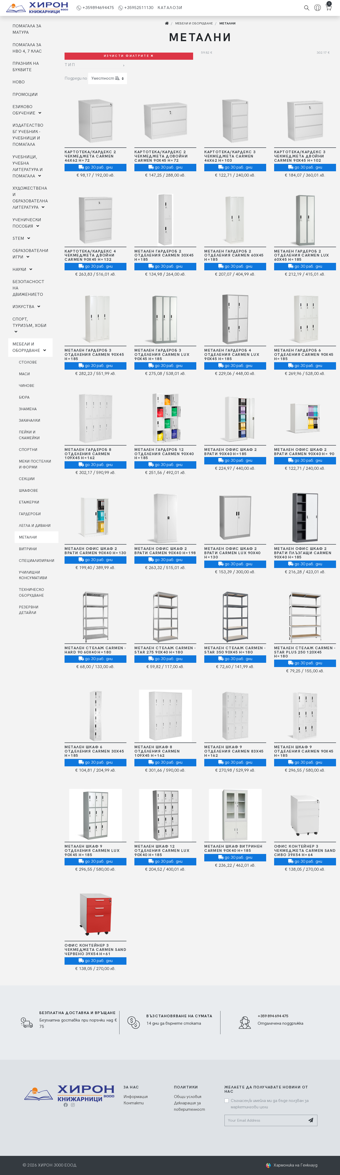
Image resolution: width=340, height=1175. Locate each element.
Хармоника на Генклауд (295, 1165)
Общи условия (187, 1096)
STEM (21, 238)
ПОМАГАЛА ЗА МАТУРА (26, 29)
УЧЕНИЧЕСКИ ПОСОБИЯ (26, 223)
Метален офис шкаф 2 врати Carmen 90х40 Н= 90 (304, 451)
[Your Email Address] (264, 1120)
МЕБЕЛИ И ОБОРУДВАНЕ (29, 347)
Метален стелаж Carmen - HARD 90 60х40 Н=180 (95, 650)
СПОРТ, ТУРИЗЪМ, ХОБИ (29, 325)
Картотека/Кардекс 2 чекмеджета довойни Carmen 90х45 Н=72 (161, 156)
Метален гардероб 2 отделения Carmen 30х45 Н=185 (164, 255)
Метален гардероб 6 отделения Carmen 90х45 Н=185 (304, 354)
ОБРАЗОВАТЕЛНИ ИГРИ (30, 254)
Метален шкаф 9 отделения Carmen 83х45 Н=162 (234, 751)
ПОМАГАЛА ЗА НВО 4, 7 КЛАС (27, 48)
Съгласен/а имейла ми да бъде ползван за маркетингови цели (270, 1104)
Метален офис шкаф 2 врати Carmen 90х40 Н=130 (95, 550)
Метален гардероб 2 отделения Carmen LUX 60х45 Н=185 (301, 255)
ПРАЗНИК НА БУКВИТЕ (25, 66)
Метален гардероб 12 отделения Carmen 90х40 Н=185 (164, 453)
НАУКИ (22, 269)
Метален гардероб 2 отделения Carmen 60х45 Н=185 (234, 255)
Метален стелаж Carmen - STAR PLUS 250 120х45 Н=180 (304, 652)
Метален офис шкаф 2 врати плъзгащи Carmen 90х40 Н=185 (303, 552)
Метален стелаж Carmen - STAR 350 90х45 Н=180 (235, 650)
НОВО (18, 82)
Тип (70, 64)
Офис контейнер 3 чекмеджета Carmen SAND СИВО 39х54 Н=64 (305, 850)
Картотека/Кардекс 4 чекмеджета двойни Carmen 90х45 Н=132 (90, 255)
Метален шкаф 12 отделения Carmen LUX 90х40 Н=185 (161, 850)
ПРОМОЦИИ (25, 94)
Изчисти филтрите (129, 56)
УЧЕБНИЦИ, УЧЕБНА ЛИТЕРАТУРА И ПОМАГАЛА (27, 167)
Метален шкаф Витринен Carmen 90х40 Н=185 (233, 848)
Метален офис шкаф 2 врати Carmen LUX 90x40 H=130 (232, 552)
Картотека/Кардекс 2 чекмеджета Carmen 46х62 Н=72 (90, 156)
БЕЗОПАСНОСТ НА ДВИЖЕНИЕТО (28, 288)
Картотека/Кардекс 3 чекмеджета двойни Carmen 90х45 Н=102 (299, 156)
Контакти (134, 1103)
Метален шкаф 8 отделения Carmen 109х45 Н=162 (157, 751)
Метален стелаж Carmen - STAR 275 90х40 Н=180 (165, 650)
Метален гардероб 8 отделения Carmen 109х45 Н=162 (88, 453)
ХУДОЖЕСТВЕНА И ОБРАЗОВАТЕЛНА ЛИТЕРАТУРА (30, 198)
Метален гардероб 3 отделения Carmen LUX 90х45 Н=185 (161, 354)
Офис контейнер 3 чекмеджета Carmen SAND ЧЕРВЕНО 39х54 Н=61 (95, 949)
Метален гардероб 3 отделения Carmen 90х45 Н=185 (94, 354)
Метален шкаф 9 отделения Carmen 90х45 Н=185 (304, 751)
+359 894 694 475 (273, 1016)
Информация (136, 1096)
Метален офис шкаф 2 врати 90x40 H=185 (230, 451)
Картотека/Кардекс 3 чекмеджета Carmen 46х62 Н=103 (230, 156)
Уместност (105, 78)
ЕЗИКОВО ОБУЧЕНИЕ (26, 110)
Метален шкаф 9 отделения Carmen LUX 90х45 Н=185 (92, 850)
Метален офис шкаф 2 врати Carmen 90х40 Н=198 (165, 550)
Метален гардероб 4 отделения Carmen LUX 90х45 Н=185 (231, 354)
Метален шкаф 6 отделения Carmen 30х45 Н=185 (94, 751)
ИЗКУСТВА (26, 306)
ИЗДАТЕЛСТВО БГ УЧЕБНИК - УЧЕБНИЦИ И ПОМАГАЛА (27, 135)
